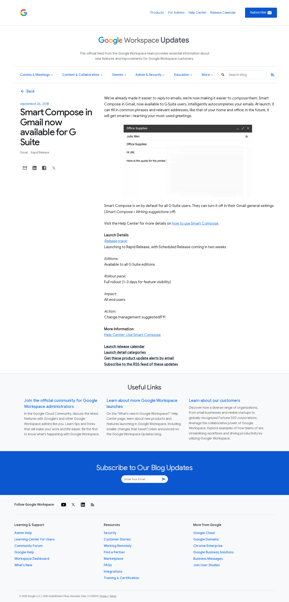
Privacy (104, 596)
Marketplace (113, 559)
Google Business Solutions (213, 552)
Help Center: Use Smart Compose (132, 335)
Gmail (24, 152)
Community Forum (28, 546)
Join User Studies (206, 565)
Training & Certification (121, 578)
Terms (113, 596)
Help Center (197, 13)
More (207, 75)
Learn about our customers (214, 400)
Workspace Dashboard (31, 559)
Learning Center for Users (34, 539)
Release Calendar (223, 13)
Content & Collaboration (82, 75)
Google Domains (206, 539)
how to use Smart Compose (195, 223)
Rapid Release (40, 152)
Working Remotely (118, 546)
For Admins (176, 13)
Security (110, 533)
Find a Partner (114, 552)
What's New (23, 565)
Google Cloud (204, 533)
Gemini (119, 75)
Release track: (115, 241)
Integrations (113, 572)
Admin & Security (149, 75)
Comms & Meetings (36, 75)
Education (183, 75)
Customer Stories (117, 539)
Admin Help (23, 533)
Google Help (24, 552)
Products (157, 13)
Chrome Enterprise (208, 546)
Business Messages (208, 559)
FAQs (108, 565)
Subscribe (261, 12)
